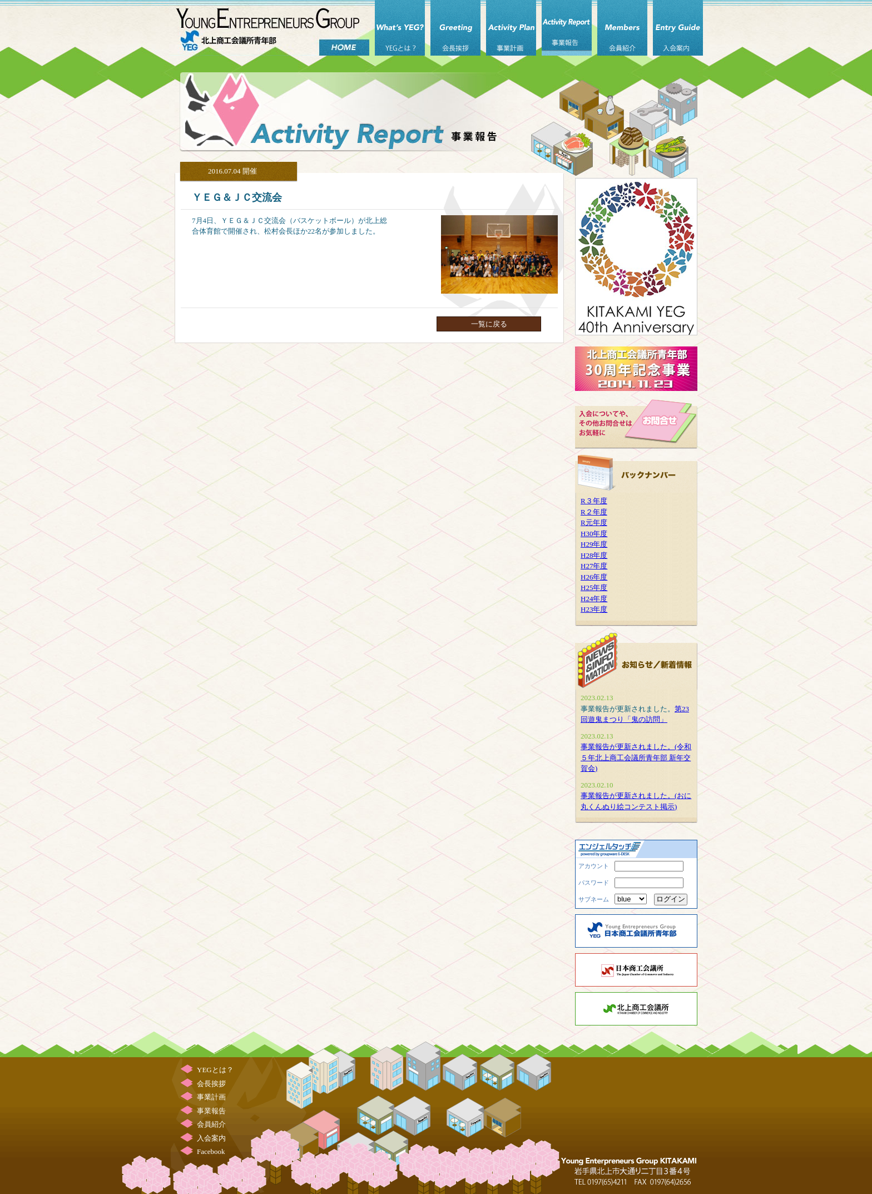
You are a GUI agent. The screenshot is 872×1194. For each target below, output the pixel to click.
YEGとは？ (400, 28)
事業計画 (511, 28)
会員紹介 (622, 28)
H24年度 (594, 598)
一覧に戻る (489, 324)
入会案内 (678, 28)
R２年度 (594, 512)
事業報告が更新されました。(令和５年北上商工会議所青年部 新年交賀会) (636, 757)
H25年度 (594, 587)
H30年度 (594, 533)
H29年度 (594, 544)
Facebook (211, 1151)
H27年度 (594, 566)
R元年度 (594, 522)
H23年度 (594, 609)
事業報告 (567, 28)
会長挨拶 (455, 28)
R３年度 (594, 501)
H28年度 (594, 555)
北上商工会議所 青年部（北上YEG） (269, 28)
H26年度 (594, 577)
